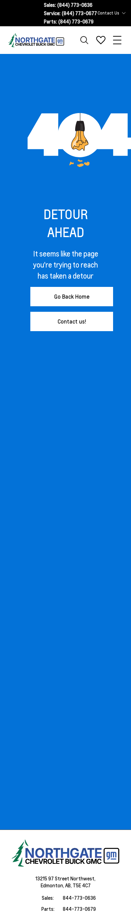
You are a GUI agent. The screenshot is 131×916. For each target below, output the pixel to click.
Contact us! (72, 321)
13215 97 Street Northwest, (65, 878)
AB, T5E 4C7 (78, 885)
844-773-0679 (79, 909)
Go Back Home (72, 296)
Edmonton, (53, 885)
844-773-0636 (79, 898)
